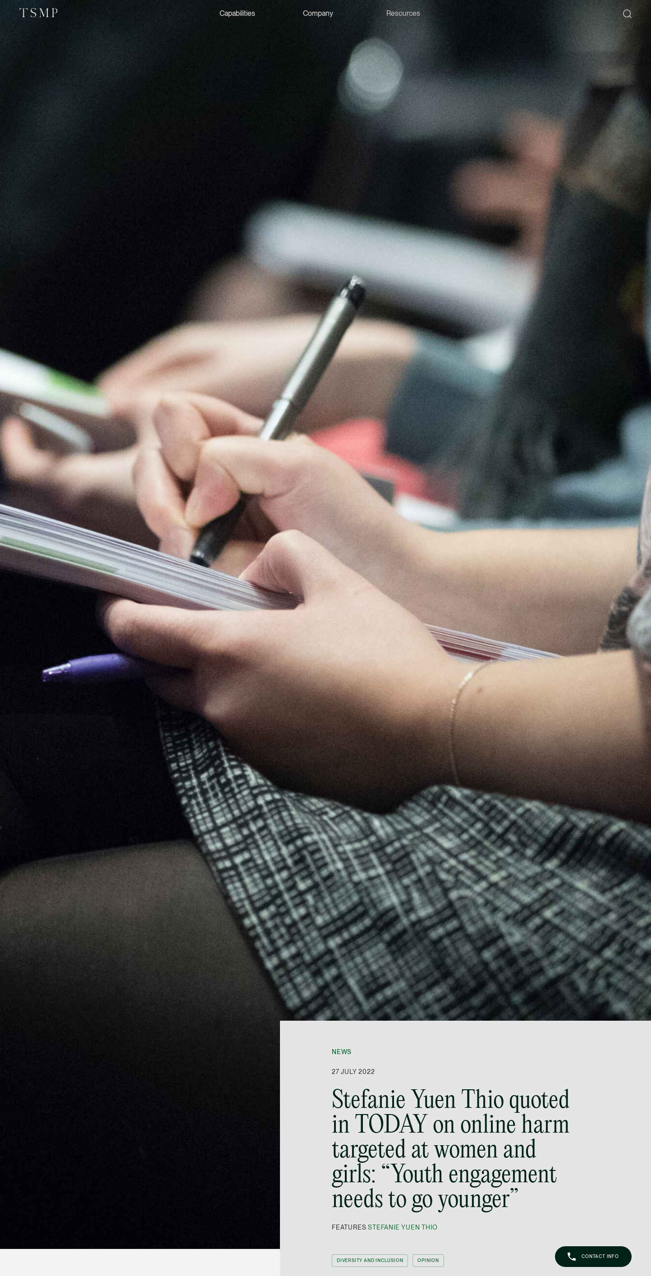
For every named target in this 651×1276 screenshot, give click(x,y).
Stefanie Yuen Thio (402, 1227)
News (342, 1051)
